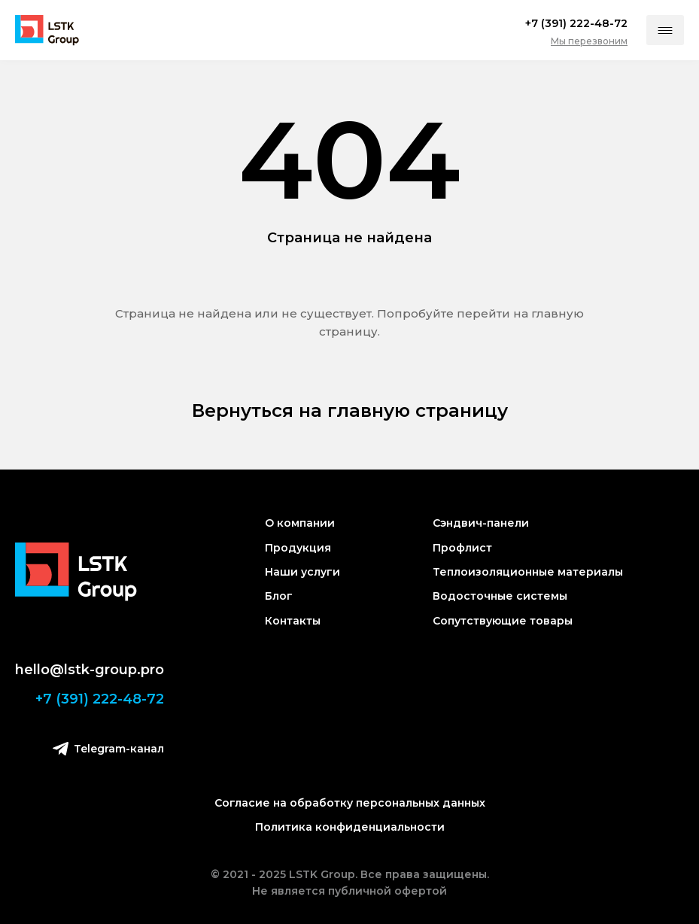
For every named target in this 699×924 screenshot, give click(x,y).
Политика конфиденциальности (350, 827)
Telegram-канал (108, 748)
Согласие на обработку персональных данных (349, 803)
